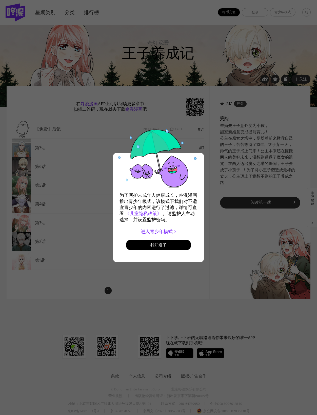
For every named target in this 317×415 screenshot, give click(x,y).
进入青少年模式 (158, 231)
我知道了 (158, 245)
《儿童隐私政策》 (143, 213)
